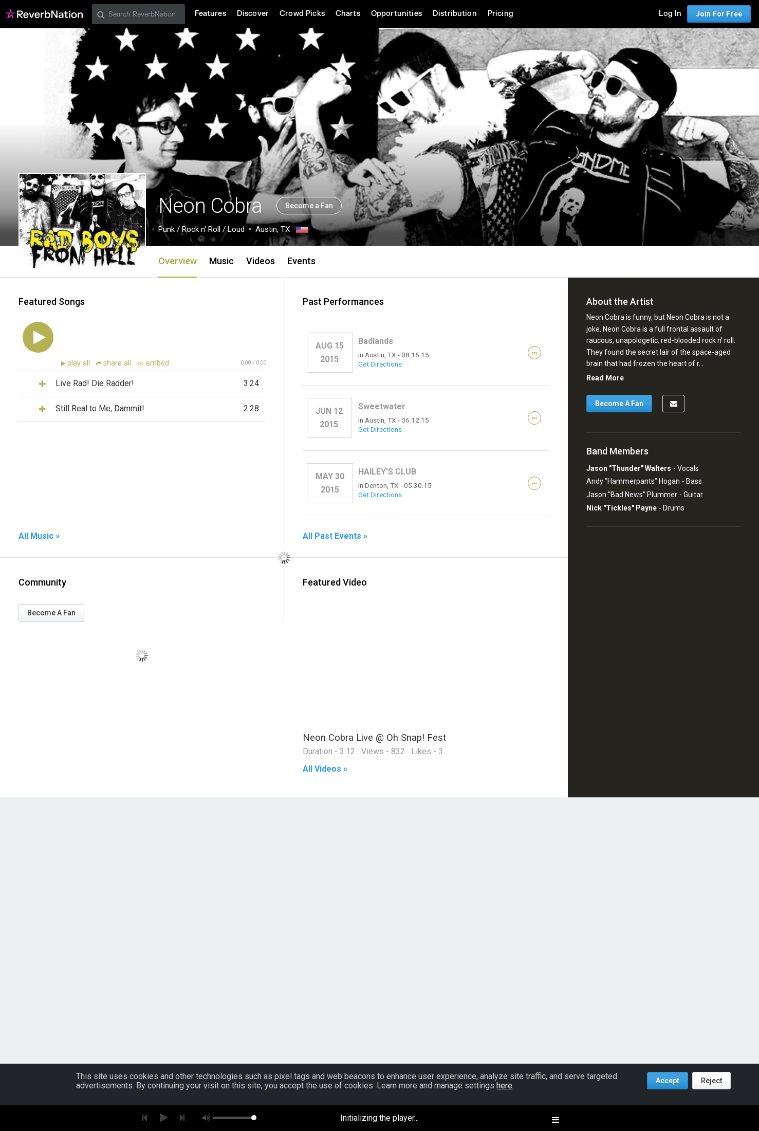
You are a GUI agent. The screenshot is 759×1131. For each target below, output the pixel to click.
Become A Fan (51, 613)
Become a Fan (309, 206)
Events (301, 261)
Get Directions (380, 364)
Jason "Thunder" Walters (628, 468)
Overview (177, 261)
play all (79, 363)
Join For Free (719, 14)
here (504, 1085)
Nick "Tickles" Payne (621, 508)
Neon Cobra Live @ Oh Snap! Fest (374, 737)
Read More (605, 378)
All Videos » (325, 769)
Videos (260, 261)
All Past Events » (335, 536)
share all (114, 363)
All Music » (39, 536)
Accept (667, 1081)
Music (221, 261)
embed (153, 363)
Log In (670, 13)
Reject (711, 1081)
